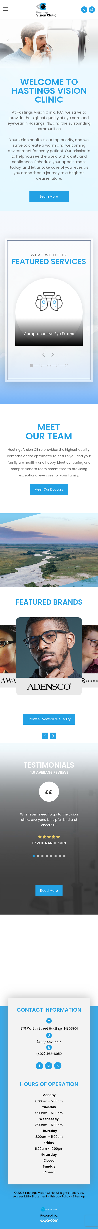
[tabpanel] (49, 312)
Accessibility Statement (30, 1196)
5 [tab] (67, 366)
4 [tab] (58, 366)
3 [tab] (50, 366)
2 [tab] (41, 366)
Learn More (49, 196)
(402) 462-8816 (49, 1042)
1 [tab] (31, 366)
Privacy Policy (60, 1196)
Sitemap (79, 1196)
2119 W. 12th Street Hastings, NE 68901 (49, 1028)
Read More (49, 890)
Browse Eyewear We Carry (49, 719)
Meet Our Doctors (49, 489)
